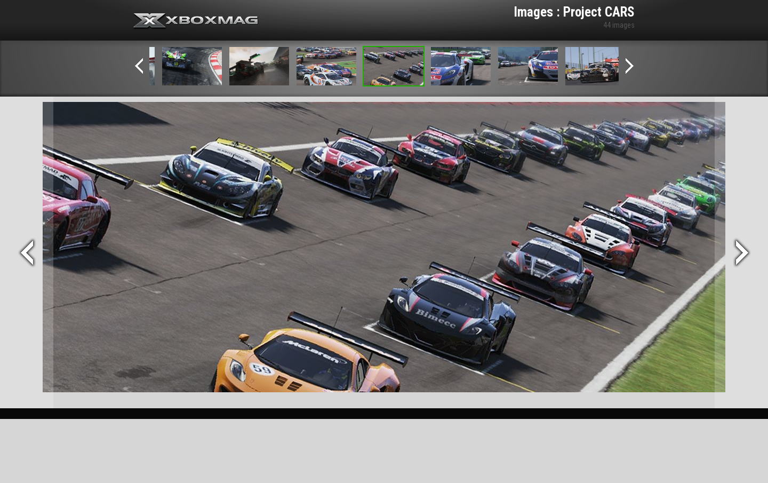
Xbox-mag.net (196, 21)
